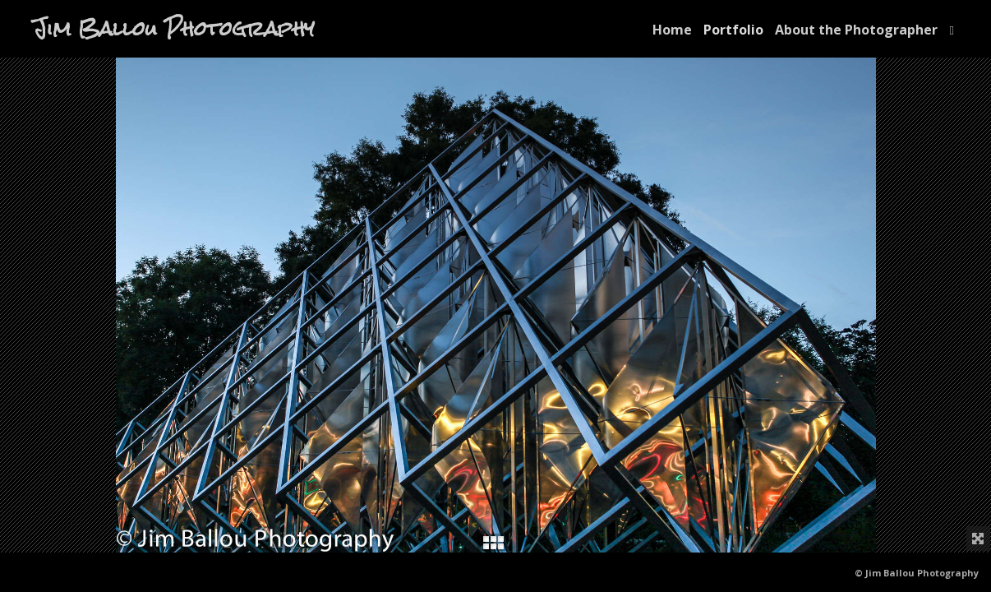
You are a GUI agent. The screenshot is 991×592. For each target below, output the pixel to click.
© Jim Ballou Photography (917, 573)
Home (672, 30)
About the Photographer (856, 30)
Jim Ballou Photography (174, 28)
